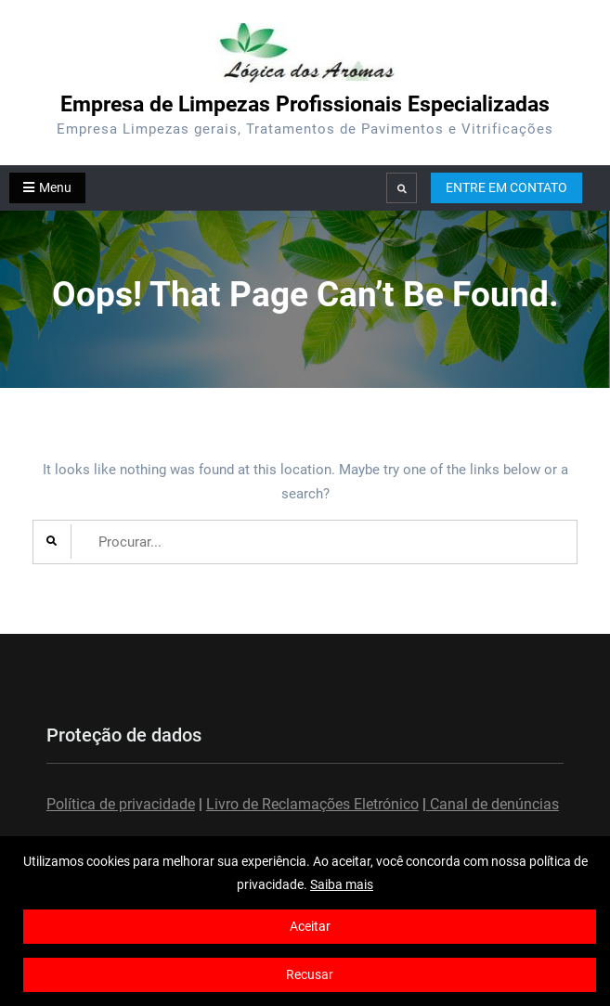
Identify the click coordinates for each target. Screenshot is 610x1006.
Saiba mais (341, 884)
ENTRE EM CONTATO (506, 187)
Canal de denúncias (492, 804)
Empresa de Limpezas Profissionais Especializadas (305, 104)
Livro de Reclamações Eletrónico (312, 804)
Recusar (309, 974)
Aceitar (310, 926)
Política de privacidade (120, 804)
